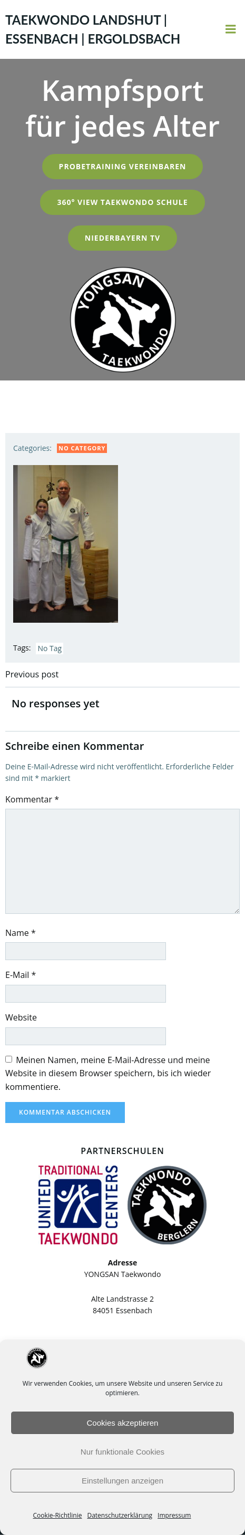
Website (21, 1017)
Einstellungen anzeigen (122, 1480)
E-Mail (20, 975)
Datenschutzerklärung (119, 1515)
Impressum (174, 1515)
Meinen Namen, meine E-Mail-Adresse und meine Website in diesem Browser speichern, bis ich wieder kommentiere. (108, 1073)
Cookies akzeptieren (123, 1422)
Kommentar (32, 799)
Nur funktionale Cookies (122, 1451)
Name (20, 933)
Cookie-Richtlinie (57, 1515)
